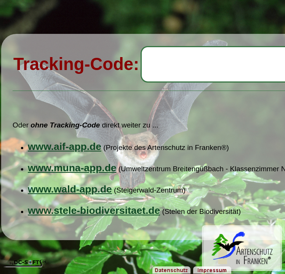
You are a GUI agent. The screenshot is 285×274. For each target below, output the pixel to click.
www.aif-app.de (64, 146)
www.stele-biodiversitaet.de (94, 210)
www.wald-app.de (70, 189)
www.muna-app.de (72, 168)
